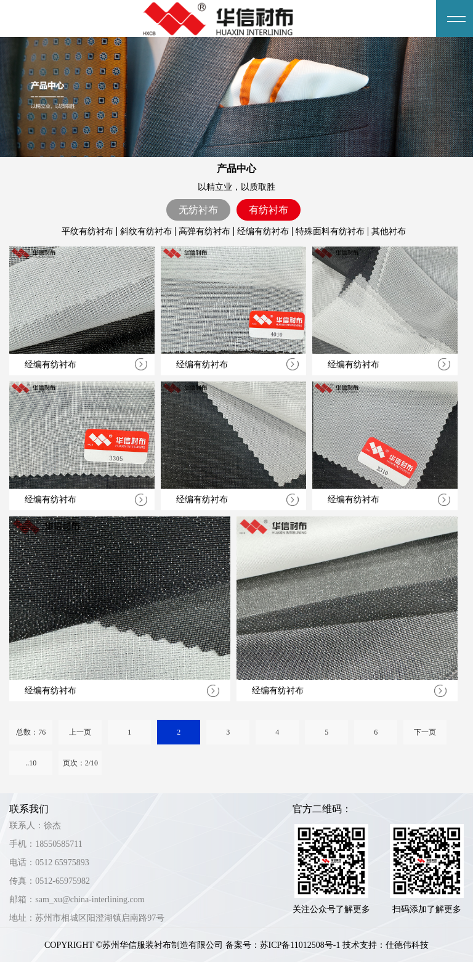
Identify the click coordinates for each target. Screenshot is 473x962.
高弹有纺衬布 (204, 231)
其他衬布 (388, 231)
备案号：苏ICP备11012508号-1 (283, 945)
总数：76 (31, 732)
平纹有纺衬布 (87, 231)
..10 (30, 763)
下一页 (425, 732)
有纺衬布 (268, 210)
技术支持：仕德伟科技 (385, 945)
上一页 (80, 732)
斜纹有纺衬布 (146, 231)
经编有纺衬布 (263, 231)
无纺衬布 (198, 210)
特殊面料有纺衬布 (330, 231)
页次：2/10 (80, 763)
